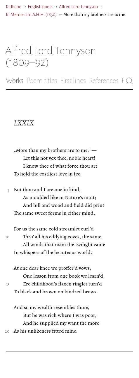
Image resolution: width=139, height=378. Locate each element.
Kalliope (13, 6)
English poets (40, 6)
